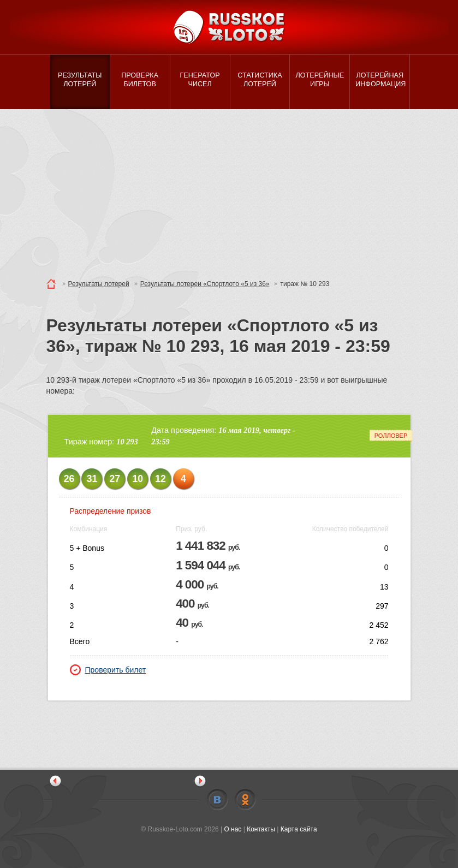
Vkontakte (217, 800)
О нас (232, 829)
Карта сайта (299, 829)
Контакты (261, 829)
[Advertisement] (229, 191)
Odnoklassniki (245, 800)
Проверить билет (108, 669)
